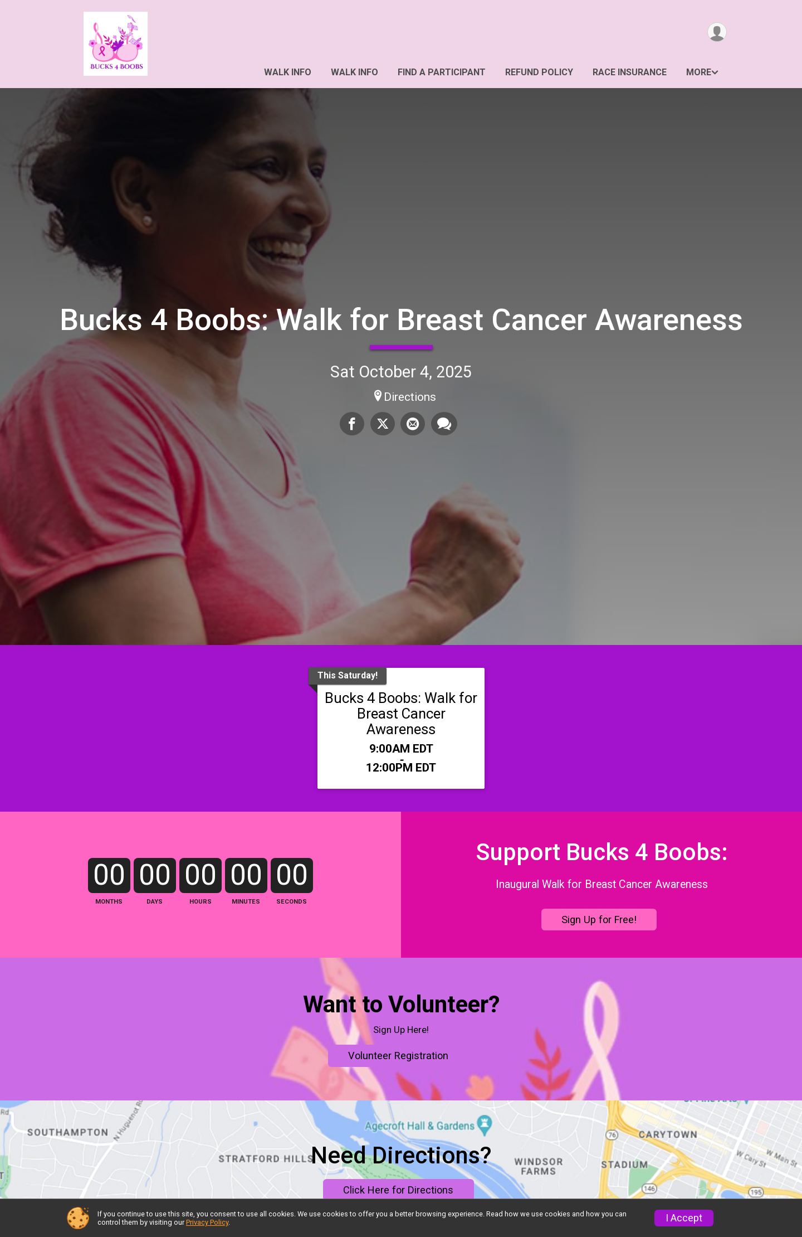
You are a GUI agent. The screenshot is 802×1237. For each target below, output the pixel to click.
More (698, 72)
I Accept (684, 1218)
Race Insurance (630, 72)
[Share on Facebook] (352, 423)
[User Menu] (716, 32)
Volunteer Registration (398, 1127)
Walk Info (287, 72)
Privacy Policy (207, 1222)
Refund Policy (539, 72)
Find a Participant (442, 72)
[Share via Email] (412, 423)
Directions (410, 397)
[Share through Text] (444, 423)
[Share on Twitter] (382, 423)
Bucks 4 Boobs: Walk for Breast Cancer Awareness (401, 319)
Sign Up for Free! (599, 942)
